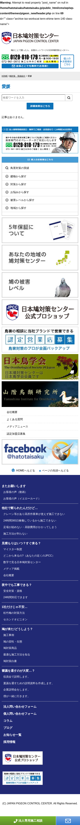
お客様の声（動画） (15, 492)
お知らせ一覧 (12, 735)
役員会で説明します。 (16, 676)
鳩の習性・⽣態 (12, 641)
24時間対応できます (15, 597)
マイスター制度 (12, 549)
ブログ (7, 727)
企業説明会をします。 (16, 689)
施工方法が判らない (15, 533)
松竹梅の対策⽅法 (14, 612)
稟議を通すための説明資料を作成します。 (28, 683)
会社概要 (8, 575)
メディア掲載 (11, 568)
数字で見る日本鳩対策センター (22, 562)
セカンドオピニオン (15, 619)
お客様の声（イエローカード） (22, 498)
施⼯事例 (8, 635)
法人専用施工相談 (28, 821)
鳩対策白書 (10, 661)
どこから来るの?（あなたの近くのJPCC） (29, 555)
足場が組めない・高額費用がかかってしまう (30, 527)
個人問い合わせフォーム (19, 713)
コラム (7, 720)
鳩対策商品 (10, 648)
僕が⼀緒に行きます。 (16, 696)
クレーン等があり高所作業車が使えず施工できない (34, 514)
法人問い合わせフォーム (19, 706)
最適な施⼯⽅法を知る (16, 654)
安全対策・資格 (12, 590)
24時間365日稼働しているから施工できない (29, 520)
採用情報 (9, 742)
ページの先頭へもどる (55, 470)
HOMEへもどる (25, 470)
